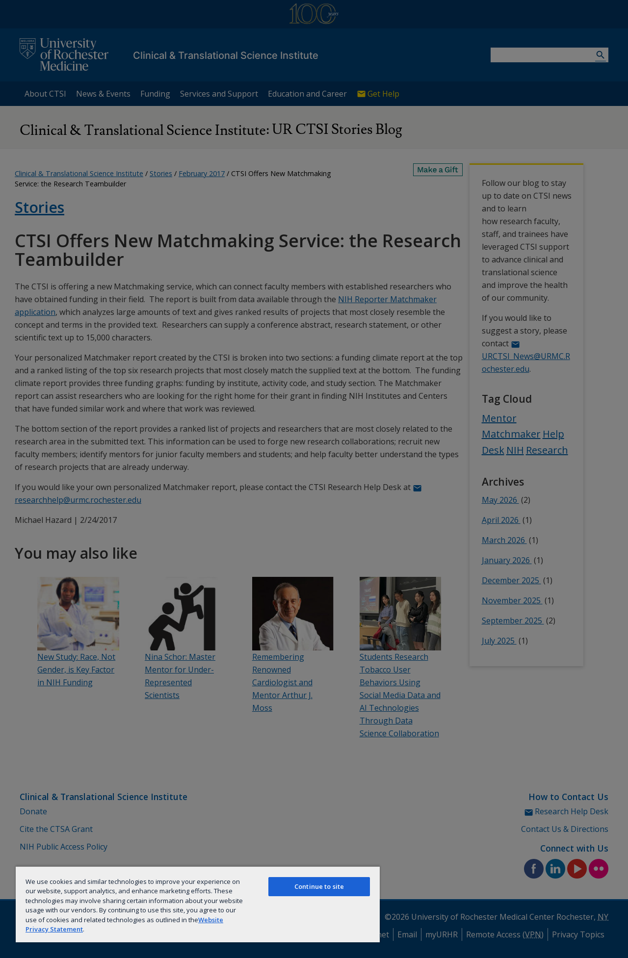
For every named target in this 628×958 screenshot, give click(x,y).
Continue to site (319, 886)
